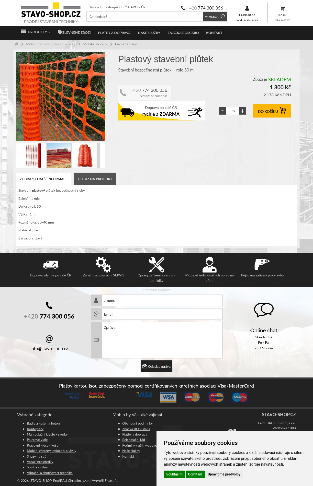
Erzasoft (111, 480)
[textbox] (145, 16)
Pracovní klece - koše (42, 445)
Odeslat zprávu (156, 366)
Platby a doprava (114, 33)
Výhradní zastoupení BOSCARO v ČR (117, 7)
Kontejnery (35, 429)
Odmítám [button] (195, 474)
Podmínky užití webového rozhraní (148, 445)
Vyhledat (215, 16)
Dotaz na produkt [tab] (95, 179)
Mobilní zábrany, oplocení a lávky (51, 451)
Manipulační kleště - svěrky (47, 434)
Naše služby (149, 33)
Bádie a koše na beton (43, 423)
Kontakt (214, 33)
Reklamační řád (133, 440)
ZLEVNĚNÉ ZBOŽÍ (76, 32)
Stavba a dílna (37, 467)
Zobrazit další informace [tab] (43, 179)
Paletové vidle (37, 440)
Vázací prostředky (40, 462)
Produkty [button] (35, 32)
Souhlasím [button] (174, 474)
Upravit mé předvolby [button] (224, 474)
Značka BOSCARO (183, 33)
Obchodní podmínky (137, 423)
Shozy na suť (36, 456)
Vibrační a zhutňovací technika (50, 473)
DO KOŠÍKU (272, 111)
